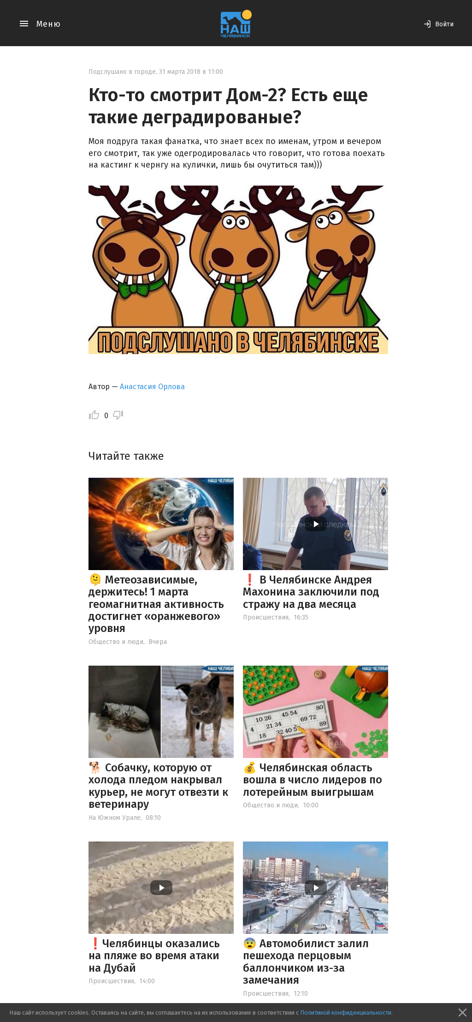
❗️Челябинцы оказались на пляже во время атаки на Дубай (154, 955)
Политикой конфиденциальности (345, 1012)
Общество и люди (115, 642)
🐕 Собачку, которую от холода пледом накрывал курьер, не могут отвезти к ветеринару (158, 786)
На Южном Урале (114, 818)
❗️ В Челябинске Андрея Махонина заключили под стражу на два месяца (311, 592)
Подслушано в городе (122, 72)
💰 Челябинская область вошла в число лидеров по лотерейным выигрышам (312, 780)
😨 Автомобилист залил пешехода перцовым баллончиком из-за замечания (306, 961)
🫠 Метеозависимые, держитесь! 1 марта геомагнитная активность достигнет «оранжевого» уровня (156, 604)
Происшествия (266, 617)
